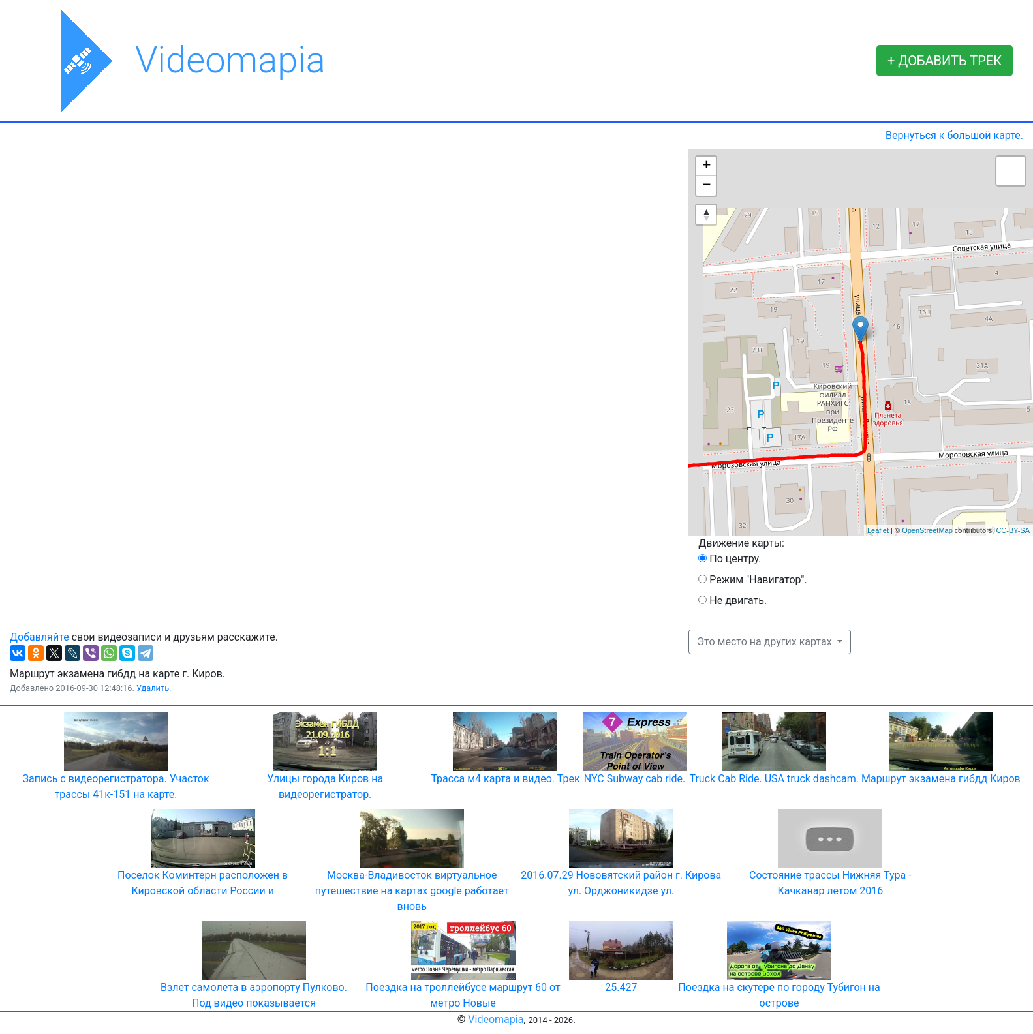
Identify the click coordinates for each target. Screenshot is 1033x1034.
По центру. (735, 559)
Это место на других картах (765, 641)
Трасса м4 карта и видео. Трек (505, 778)
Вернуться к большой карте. (954, 135)
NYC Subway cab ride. (634, 778)
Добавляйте (39, 637)
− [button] (706, 186)
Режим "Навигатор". (758, 579)
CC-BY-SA (1013, 530)
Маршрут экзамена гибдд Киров (941, 778)
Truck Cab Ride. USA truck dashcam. (774, 778)
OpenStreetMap (927, 530)
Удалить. (153, 688)
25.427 (621, 987)
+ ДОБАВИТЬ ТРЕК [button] (944, 60)
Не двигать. (738, 600)
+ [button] (706, 166)
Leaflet (878, 530)
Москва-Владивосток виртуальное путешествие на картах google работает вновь (412, 891)
